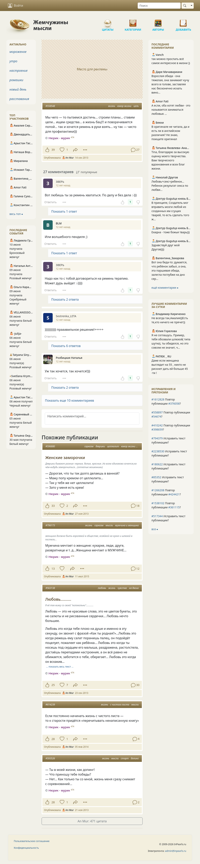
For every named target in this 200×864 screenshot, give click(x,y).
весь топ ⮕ (16, 214)
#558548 (50, 106)
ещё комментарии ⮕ (164, 287)
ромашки (16, 80)
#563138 (50, 588)
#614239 (50, 704)
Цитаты (107, 22)
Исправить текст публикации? (168, 440)
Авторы (158, 22)
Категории (133, 22)
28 (53, 739)
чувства (122, 588)
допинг (135, 758)
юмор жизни (124, 106)
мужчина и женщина (127, 525)
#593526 (50, 758)
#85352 (156, 477)
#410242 (157, 425)
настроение (18, 70)
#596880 (50, 446)
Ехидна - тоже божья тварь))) (170, 232)
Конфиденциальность (26, 847)
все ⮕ (154, 529)
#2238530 (157, 451)
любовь (102, 588)
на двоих (134, 588)
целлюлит (113, 446)
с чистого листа (119, 704)
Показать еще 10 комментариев (69, 400)
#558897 (157, 412)
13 (53, 568)
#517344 (157, 516)
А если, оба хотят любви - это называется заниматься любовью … (170, 110)
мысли (109, 525)
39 (53, 149)
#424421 (173, 494)
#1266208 (157, 490)
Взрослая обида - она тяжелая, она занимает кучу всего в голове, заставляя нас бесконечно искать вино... (170, 84)
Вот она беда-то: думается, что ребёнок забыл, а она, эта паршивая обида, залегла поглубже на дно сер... (169, 270)
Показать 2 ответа (65, 299)
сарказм (88, 446)
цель (136, 106)
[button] (92, 400)
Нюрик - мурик (59, 138)
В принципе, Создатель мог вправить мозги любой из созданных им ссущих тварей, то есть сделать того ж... (170, 211)
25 (53, 685)
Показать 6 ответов (66, 346)
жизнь (111, 106)
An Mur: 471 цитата (92, 821)
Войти (15, 5)
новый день (17, 89)
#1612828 (157, 399)
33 (53, 506)
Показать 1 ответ (64, 211)
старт (125, 758)
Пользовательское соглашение (32, 841)
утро (13, 61)
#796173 (50, 525)
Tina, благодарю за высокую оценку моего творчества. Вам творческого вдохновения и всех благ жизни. (170, 160)
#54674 (156, 416)
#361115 (173, 507)
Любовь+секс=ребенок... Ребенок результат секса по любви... (169, 186)
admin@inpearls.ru (175, 851)
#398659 (157, 429)
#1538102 (157, 503)
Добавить (183, 22)
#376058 (173, 403)
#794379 (157, 438)
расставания (19, 99)
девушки (100, 446)
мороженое (17, 52)
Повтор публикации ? (166, 401)
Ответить (50, 202)
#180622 (157, 464)
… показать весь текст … (60, 666)
